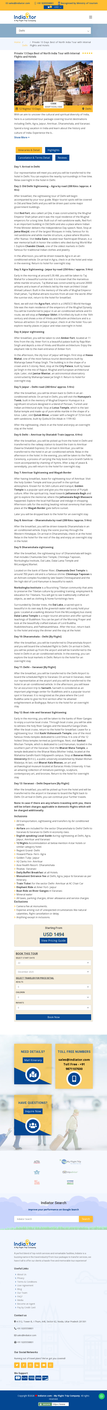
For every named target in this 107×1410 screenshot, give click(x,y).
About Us (21, 1274)
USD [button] (56, 7)
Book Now (54, 1017)
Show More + (22, 137)
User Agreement (25, 1285)
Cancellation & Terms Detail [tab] (34, 157)
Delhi (25, 45)
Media (20, 1300)
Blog (19, 1289)
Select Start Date (25, 958)
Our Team (22, 1293)
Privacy (20, 1278)
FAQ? (19, 1296)
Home (17, 42)
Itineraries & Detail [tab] (29, 150)
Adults (19, 982)
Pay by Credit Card (26, 1307)
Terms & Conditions (27, 1282)
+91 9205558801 (45, 3)
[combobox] (53, 30)
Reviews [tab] (62, 157)
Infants (20, 1002)
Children (20, 992)
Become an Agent (26, 1304)
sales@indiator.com (19, 3)
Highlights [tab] (53, 150)
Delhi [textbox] (22, 30)
